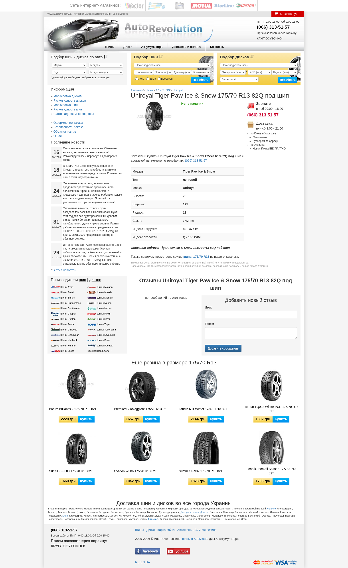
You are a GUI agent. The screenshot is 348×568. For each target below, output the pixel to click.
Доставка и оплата (186, 47)
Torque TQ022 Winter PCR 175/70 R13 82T (271, 409)
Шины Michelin (105, 297)
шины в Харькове (194, 538)
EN (142, 562)
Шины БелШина (106, 335)
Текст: (209, 324)
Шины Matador (105, 287)
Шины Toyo (103, 324)
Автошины (184, 530)
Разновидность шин (67, 109)
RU (137, 562)
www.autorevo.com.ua (59, 13)
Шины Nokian (104, 308)
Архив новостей (64, 270)
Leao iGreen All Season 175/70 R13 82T (271, 471)
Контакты (217, 47)
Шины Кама (103, 340)
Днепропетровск (189, 512)
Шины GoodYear (69, 335)
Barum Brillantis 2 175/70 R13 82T (73, 409)
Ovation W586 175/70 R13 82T (135, 471)
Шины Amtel (67, 292)
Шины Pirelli (103, 313)
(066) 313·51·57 (273, 26)
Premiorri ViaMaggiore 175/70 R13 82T (141, 409)
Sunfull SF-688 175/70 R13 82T (71, 471)
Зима (151, 78)
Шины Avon (66, 287)
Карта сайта (166, 530)
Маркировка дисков (67, 96)
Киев (65, 515)
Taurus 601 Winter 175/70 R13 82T (203, 409)
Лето (139, 78)
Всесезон (165, 78)
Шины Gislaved (68, 329)
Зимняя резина (206, 530)
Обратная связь (64, 131)
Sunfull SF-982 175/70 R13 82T (201, 471)
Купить (86, 419)
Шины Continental (70, 308)
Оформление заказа (68, 122)
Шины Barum (67, 297)
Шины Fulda (67, 324)
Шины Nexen (104, 303)
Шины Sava (103, 319)
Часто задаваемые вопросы (73, 114)
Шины (109, 47)
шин (82, 280)
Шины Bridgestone (70, 303)
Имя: (208, 307)
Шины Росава (105, 345)
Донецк (204, 512)
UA (148, 562)
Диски (127, 47)
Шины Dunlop (67, 319)
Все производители (98, 351)
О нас (57, 136)
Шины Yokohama (106, 329)
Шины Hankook (68, 340)
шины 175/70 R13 (196, 256)
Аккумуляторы (152, 47)
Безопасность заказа (68, 127)
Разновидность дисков (69, 100)
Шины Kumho (67, 345)
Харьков (153, 519)
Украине (271, 508)
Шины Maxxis (104, 292)
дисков (95, 280)
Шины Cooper (68, 313)
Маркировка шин (65, 105)
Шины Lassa (67, 351)
